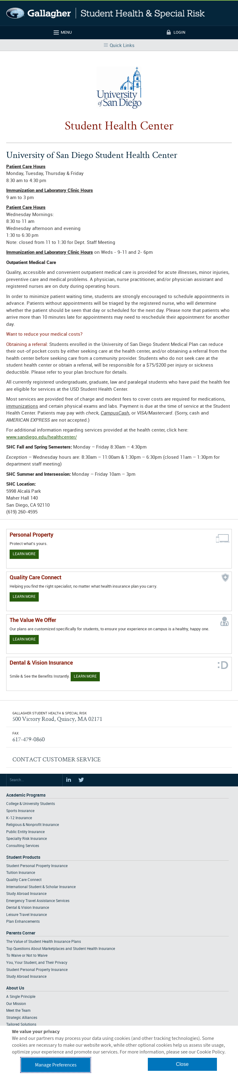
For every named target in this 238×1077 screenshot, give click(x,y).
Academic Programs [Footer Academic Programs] (26, 795)
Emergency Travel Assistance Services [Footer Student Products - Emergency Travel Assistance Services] (37, 901)
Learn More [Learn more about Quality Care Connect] (24, 597)
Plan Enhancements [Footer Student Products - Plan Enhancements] (23, 922)
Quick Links (122, 45)
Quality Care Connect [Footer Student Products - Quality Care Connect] (24, 880)
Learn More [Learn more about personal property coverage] (24, 554)
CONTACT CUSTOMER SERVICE (56, 759)
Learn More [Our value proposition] (24, 639)
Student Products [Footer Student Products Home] (23, 857)
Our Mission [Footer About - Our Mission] (16, 1004)
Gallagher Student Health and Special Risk (105, 13)
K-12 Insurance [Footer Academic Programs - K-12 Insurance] (19, 818)
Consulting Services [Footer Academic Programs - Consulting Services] (22, 846)
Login (179, 32)
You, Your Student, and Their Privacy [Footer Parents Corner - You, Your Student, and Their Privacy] (36, 963)
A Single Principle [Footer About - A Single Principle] (20, 997)
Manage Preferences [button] (56, 1065)
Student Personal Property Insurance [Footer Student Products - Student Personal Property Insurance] (37, 866)
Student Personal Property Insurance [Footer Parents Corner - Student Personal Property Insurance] (37, 970)
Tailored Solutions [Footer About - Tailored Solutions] (21, 1025)
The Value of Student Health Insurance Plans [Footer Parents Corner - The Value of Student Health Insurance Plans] (43, 942)
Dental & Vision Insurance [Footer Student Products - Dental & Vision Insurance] (27, 908)
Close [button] (182, 1064)
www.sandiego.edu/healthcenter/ (41, 437)
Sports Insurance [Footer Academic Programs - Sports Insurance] (20, 811)
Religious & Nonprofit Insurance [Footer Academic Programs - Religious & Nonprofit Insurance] (32, 825)
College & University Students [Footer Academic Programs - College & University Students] (30, 804)
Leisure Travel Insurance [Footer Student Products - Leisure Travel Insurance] (26, 915)
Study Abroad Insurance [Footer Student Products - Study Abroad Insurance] (26, 894)
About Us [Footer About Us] (15, 988)
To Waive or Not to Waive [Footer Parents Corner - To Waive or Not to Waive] (26, 956)
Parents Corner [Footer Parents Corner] (20, 933)
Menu (66, 32)
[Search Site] (34, 780)
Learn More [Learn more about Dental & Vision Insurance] (85, 677)
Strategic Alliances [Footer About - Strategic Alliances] (21, 1018)
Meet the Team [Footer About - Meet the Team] (18, 1011)
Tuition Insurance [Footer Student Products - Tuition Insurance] (20, 873)
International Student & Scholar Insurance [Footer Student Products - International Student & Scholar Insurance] (41, 887)
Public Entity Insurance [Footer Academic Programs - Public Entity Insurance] (25, 832)
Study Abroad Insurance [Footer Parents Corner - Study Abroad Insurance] (26, 977)
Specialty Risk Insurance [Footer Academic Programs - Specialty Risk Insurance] (26, 839)
